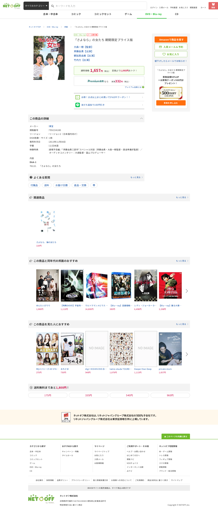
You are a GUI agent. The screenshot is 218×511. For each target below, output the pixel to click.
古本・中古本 (50, 14)
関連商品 (111, 197)
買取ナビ (130, 459)
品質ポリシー (62, 480)
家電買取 (163, 467)
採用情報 (50, 480)
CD (176, 14)
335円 (88, 395)
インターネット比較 (135, 467)
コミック (76, 14)
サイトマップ (176, 480)
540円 (129, 395)
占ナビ (129, 471)
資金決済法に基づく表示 (157, 480)
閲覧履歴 (193, 7)
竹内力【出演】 (82, 60)
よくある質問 (88, 177)
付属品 (34, 185)
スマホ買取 (163, 463)
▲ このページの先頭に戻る (175, 436)
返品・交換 (80, 185)
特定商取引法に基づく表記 (71, 505)
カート (203, 7)
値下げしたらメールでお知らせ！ (171, 60)
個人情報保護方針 (100, 480)
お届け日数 (61, 185)
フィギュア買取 (165, 459)
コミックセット (102, 14)
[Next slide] (187, 291)
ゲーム (128, 14)
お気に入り (183, 7)
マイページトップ (101, 451)
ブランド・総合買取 (167, 471)
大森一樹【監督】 (84, 47)
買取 (213, 7)
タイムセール (67, 455)
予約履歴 (174, 7)
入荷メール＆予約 (173, 47)
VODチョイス (132, 463)
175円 (47, 395)
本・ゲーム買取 (165, 451)
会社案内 (39, 480)
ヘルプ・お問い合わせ (136, 451)
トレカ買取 (163, 455)
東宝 (51, 126)
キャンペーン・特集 (70, 451)
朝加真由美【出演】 (85, 55)
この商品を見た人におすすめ (111, 324)
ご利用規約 (139, 480)
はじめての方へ (133, 455)
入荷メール (163, 7)
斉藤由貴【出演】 (84, 51)
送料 (46, 185)
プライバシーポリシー (80, 480)
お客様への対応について (121, 480)
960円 (170, 395)
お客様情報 (99, 463)
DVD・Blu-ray (153, 14)
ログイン (154, 7)
